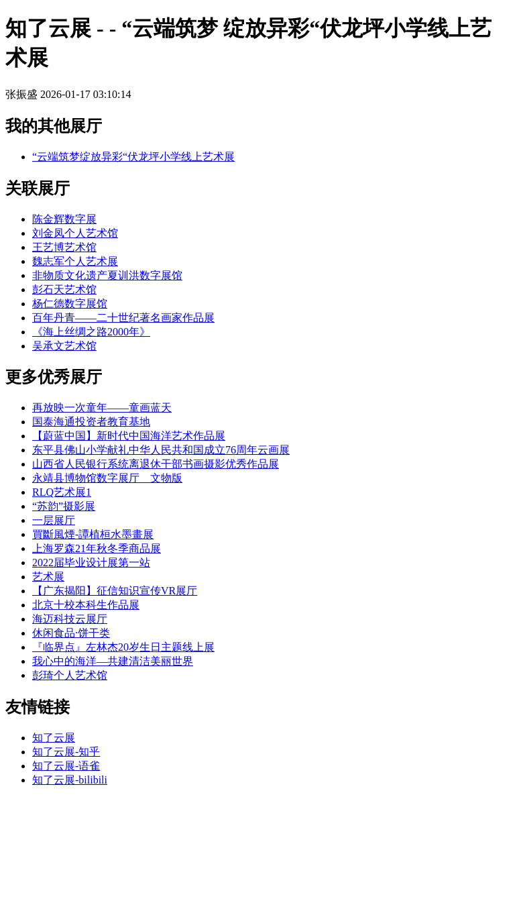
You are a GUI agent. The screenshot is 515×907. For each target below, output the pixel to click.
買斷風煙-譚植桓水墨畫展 (93, 534)
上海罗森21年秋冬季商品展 (96, 548)
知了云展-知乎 (66, 751)
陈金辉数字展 (64, 219)
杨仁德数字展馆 (69, 303)
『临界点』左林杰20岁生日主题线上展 (123, 647)
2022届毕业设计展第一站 (91, 562)
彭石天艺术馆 (64, 289)
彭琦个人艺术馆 (69, 675)
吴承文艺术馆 (64, 346)
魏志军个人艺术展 (75, 261)
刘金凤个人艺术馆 (75, 233)
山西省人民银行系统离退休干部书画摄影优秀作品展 (155, 464)
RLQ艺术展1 (61, 492)
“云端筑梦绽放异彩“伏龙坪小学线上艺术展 (133, 156)
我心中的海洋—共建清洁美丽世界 (112, 661)
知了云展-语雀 (66, 765)
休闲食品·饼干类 (71, 633)
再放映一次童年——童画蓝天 (102, 407)
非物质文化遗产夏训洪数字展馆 (107, 275)
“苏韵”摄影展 (63, 506)
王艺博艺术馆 (64, 247)
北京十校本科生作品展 (85, 604)
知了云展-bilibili (69, 780)
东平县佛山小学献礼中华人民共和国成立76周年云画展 (161, 450)
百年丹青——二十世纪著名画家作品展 (123, 317)
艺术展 (48, 576)
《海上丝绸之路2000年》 (91, 331)
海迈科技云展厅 (69, 619)
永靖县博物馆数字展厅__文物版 (107, 478)
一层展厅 (53, 520)
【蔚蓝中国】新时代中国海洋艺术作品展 (128, 435)
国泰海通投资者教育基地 (91, 421)
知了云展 (53, 737)
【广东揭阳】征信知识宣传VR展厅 (114, 590)
